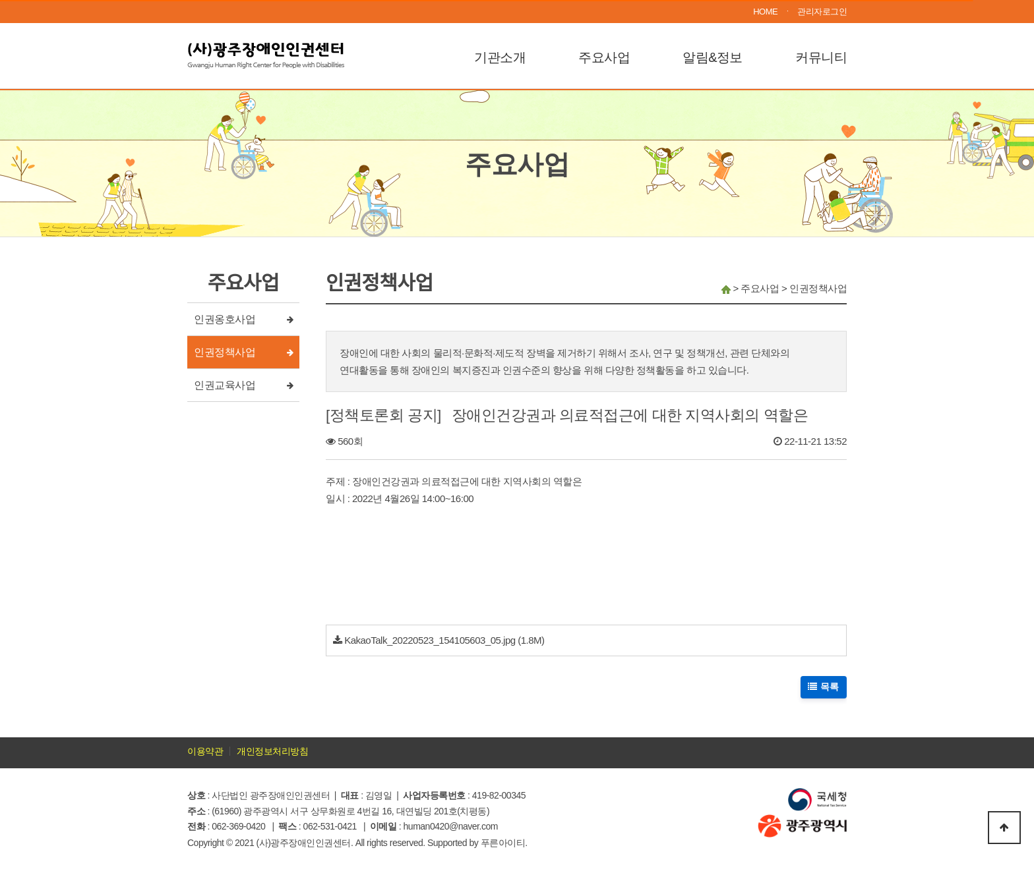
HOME (765, 11)
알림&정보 (713, 57)
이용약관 (205, 751)
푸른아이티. (504, 842)
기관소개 (500, 57)
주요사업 (604, 57)
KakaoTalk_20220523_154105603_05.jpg (429, 640)
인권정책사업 (224, 352)
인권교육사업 (224, 385)
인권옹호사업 (224, 319)
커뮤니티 (821, 57)
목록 (823, 686)
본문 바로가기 (0, 0)
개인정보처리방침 (272, 751)
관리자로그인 (822, 11)
